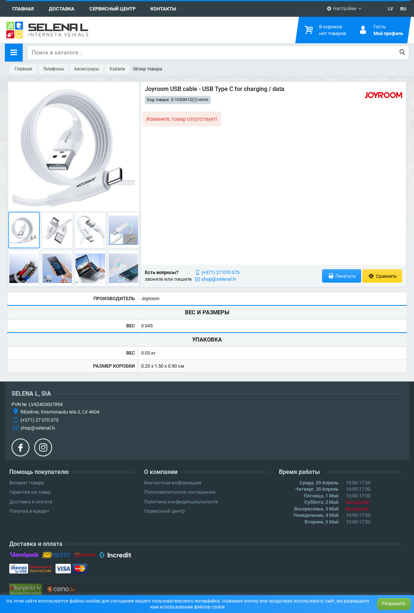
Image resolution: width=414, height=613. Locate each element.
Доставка (61, 9)
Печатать (341, 276)
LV (390, 9)
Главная (23, 9)
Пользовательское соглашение (180, 492)
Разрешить (394, 603)
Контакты (163, 9)
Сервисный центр (112, 9)
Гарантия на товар (30, 492)
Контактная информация (172, 482)
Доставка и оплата (30, 501)
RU (403, 9)
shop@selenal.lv (218, 279)
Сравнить (382, 276)
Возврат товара (26, 482)
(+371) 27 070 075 (220, 272)
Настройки (341, 9)
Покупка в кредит (29, 511)
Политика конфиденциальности (181, 501)
